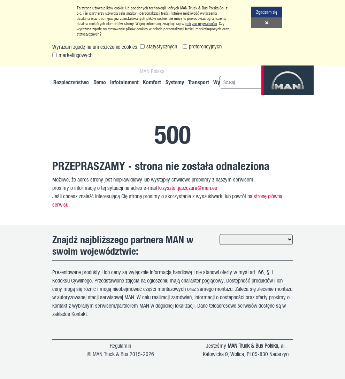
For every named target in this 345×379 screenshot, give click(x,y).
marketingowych (75, 55)
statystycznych (161, 46)
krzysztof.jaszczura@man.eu (187, 187)
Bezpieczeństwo (71, 82)
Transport (198, 82)
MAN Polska (152, 71)
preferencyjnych (205, 46)
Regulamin (120, 345)
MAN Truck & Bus (110, 353)
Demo (99, 82)
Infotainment (124, 82)
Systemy (175, 82)
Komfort (152, 82)
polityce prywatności (201, 23)
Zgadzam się (266, 12)
